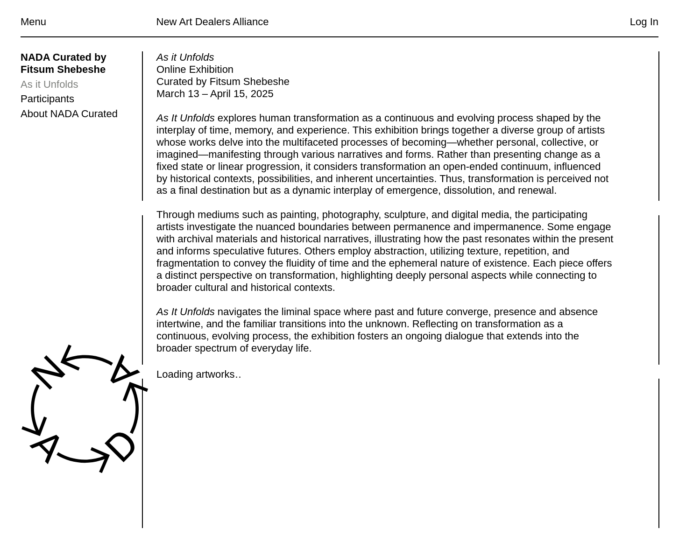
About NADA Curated (69, 114)
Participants (47, 99)
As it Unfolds (49, 84)
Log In (644, 22)
